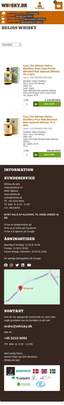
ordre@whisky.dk (13, 197)
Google (37, 258)
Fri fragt (10, 16)
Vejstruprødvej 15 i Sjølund (31, 22)
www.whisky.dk (12, 194)
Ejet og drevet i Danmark (34, 19)
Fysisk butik (13, 22)
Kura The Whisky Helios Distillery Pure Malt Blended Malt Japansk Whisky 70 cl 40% (40, 121)
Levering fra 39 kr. (16, 13)
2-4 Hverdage (32, 13)
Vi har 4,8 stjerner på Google (19, 231)
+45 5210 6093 (15, 338)
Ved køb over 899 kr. (24, 16)
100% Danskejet (15, 19)
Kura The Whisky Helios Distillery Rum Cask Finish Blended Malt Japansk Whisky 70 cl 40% (41, 70)
